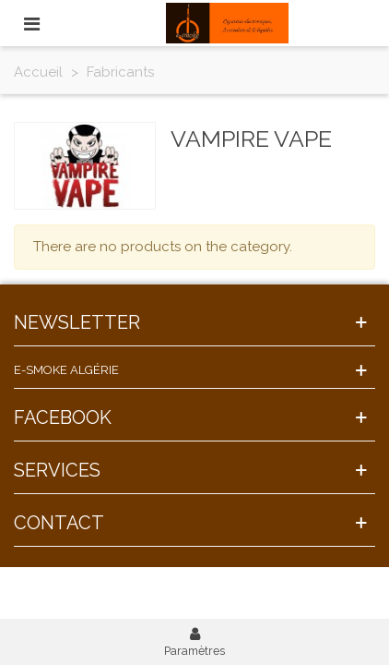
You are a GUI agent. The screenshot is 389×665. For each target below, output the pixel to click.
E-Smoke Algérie (66, 370)
